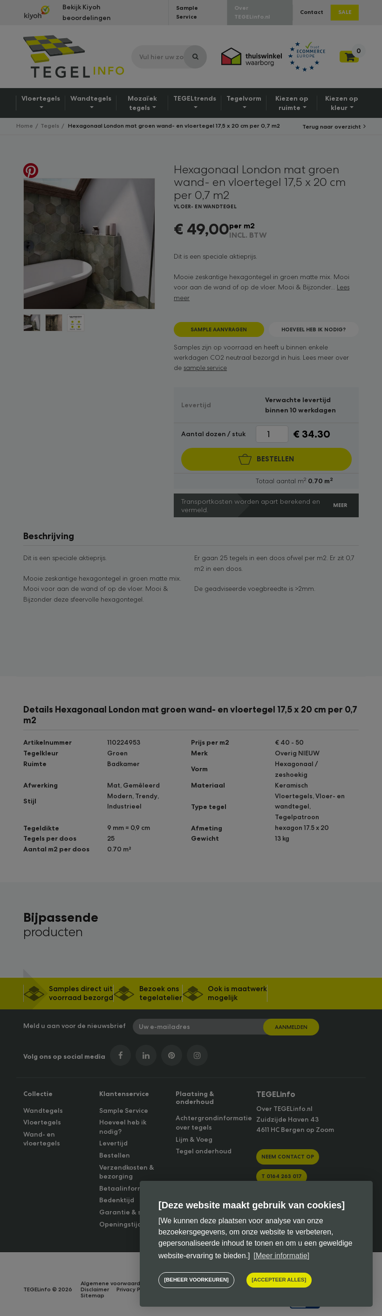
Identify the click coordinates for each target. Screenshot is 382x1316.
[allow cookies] (278, 1280)
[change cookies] (195, 1280)
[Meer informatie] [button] (281, 1256)
